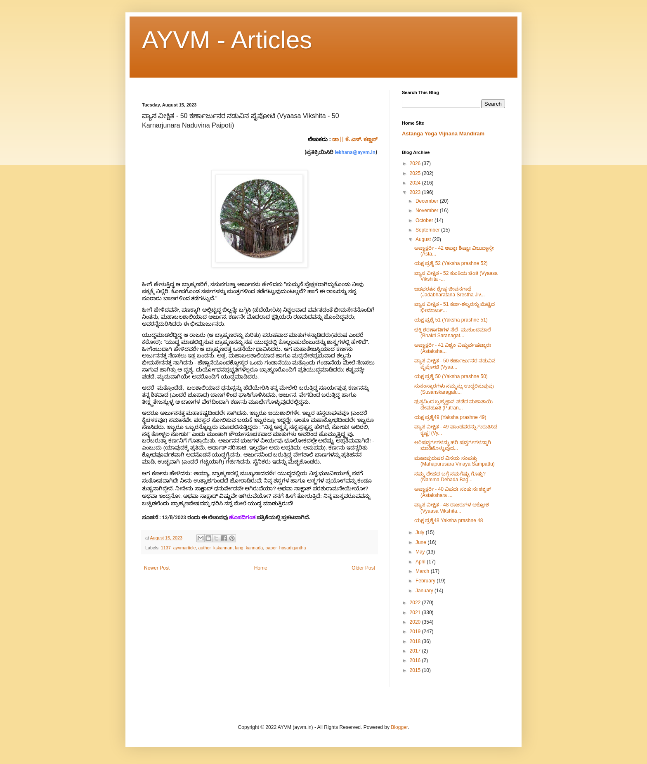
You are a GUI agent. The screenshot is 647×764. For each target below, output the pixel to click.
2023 (416, 192)
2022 (416, 603)
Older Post (363, 568)
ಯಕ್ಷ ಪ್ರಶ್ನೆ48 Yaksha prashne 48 (448, 520)
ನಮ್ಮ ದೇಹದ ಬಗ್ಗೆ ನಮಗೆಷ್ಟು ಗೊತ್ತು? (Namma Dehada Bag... (450, 477)
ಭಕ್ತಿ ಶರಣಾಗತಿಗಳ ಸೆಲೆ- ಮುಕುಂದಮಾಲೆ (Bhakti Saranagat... (452, 332)
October (425, 220)
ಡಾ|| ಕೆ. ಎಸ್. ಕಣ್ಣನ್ (354, 139)
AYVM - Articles (227, 40)
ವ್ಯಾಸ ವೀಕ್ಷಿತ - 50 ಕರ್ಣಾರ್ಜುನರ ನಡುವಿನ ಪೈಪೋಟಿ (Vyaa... (455, 363)
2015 (416, 670)
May (421, 552)
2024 (416, 183)
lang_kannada (249, 547)
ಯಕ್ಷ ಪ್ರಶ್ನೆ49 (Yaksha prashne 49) (450, 417)
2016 (416, 660)
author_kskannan (215, 547)
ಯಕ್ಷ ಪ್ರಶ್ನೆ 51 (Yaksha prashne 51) (451, 320)
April (421, 562)
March (423, 571)
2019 (416, 631)
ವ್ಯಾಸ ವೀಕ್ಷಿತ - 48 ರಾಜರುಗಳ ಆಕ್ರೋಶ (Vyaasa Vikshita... (451, 507)
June (421, 542)
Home (260, 568)
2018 (416, 641)
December (428, 201)
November (428, 210)
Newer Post (157, 568)
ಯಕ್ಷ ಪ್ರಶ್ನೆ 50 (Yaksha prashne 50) (451, 376)
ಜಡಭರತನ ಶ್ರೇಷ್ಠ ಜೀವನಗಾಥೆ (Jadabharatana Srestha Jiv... (449, 292)
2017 (416, 651)
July (421, 532)
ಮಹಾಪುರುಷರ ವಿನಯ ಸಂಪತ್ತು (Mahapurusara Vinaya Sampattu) (454, 461)
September (428, 230)
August (424, 239)
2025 (416, 173)
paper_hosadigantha (285, 547)
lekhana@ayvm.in (355, 152)
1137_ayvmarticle (178, 547)
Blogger (399, 727)
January (425, 591)
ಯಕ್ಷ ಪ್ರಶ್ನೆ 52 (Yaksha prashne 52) (451, 263)
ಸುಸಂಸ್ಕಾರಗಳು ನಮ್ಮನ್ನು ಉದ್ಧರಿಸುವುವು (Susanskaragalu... (454, 389)
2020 (416, 622)
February (426, 581)
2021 (416, 612)
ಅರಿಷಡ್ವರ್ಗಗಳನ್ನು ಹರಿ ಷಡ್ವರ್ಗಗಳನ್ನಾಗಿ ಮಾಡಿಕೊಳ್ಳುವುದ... (452, 445)
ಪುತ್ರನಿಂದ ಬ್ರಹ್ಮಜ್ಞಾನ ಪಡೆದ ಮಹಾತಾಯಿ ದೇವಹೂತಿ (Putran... (453, 404)
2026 (416, 163)
